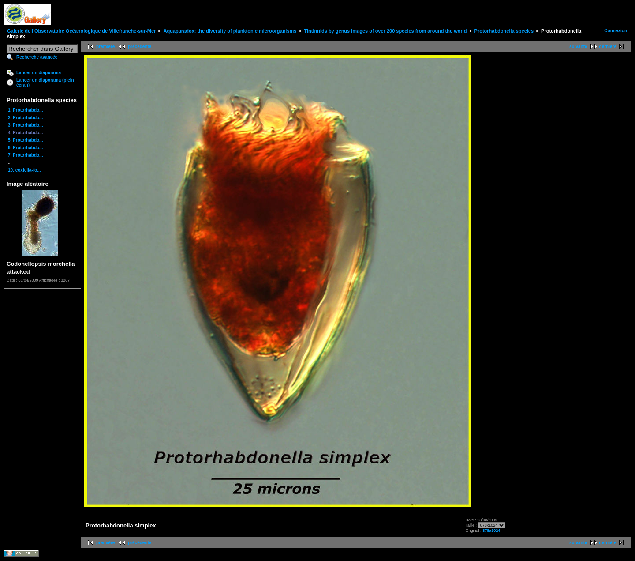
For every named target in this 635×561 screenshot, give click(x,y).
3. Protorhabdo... (25, 125)
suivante (578, 46)
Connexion (615, 30)
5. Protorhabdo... (25, 140)
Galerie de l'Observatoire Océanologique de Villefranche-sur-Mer (81, 31)
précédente (139, 46)
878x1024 (491, 530)
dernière (607, 46)
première (105, 46)
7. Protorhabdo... (25, 155)
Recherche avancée (36, 57)
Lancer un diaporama (38, 72)
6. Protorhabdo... (25, 147)
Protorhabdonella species (504, 31)
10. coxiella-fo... (24, 170)
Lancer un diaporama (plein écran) (45, 82)
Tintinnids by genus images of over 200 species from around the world (385, 31)
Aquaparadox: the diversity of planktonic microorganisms (229, 31)
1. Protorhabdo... (25, 110)
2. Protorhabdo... (25, 117)
